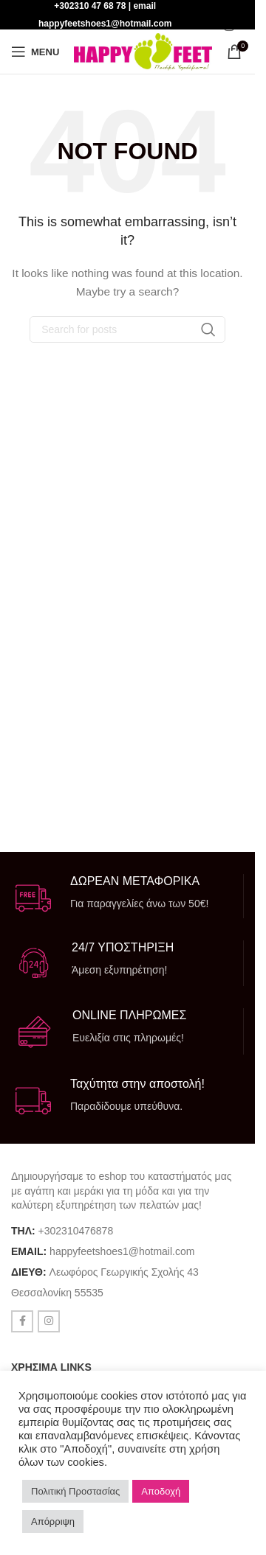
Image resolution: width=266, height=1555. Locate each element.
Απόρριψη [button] (53, 1521)
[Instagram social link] (229, 26)
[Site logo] (143, 51)
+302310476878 (76, 1231)
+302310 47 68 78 (90, 6)
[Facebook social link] (22, 1321)
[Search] (127, 329)
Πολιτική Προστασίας (75, 1491)
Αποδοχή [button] (160, 1491)
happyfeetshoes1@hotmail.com (122, 1251)
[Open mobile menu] (35, 51)
